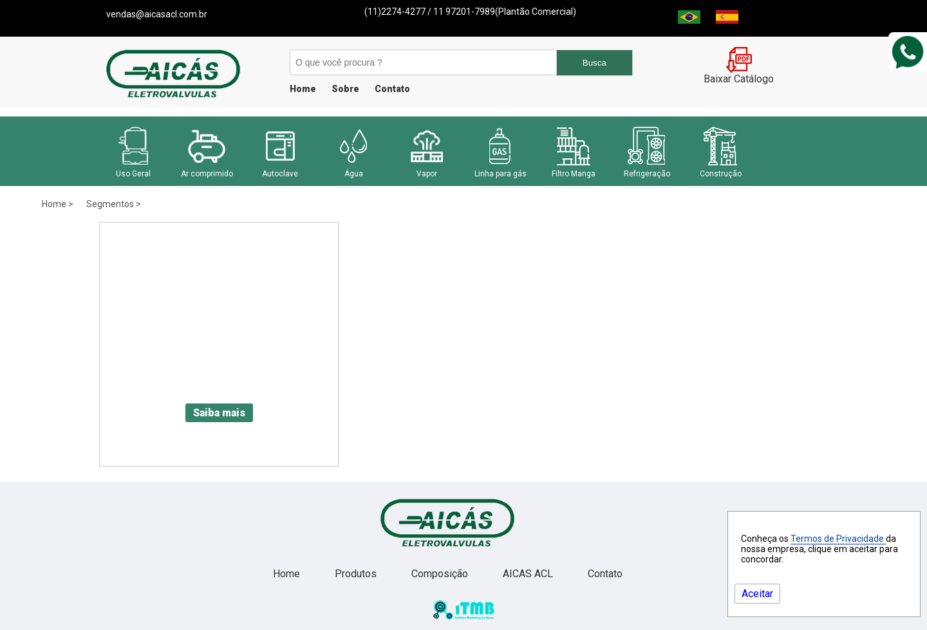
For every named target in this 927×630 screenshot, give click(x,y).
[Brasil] (689, 20)
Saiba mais (219, 413)
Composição (441, 574)
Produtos (357, 574)
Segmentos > (113, 204)
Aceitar (757, 594)
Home (303, 89)
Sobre (345, 89)
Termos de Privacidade (838, 538)
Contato (392, 89)
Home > (57, 204)
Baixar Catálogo (739, 74)
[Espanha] (727, 20)
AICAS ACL (529, 574)
